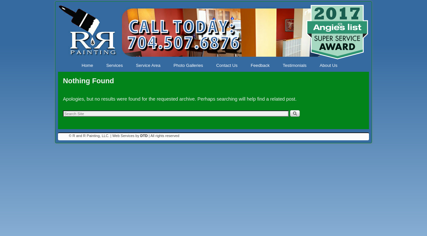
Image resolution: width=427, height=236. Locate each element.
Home (87, 65)
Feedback (260, 65)
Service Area (148, 65)
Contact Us (227, 65)
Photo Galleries (188, 65)
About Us (328, 65)
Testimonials (295, 65)
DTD (144, 136)
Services (114, 65)
